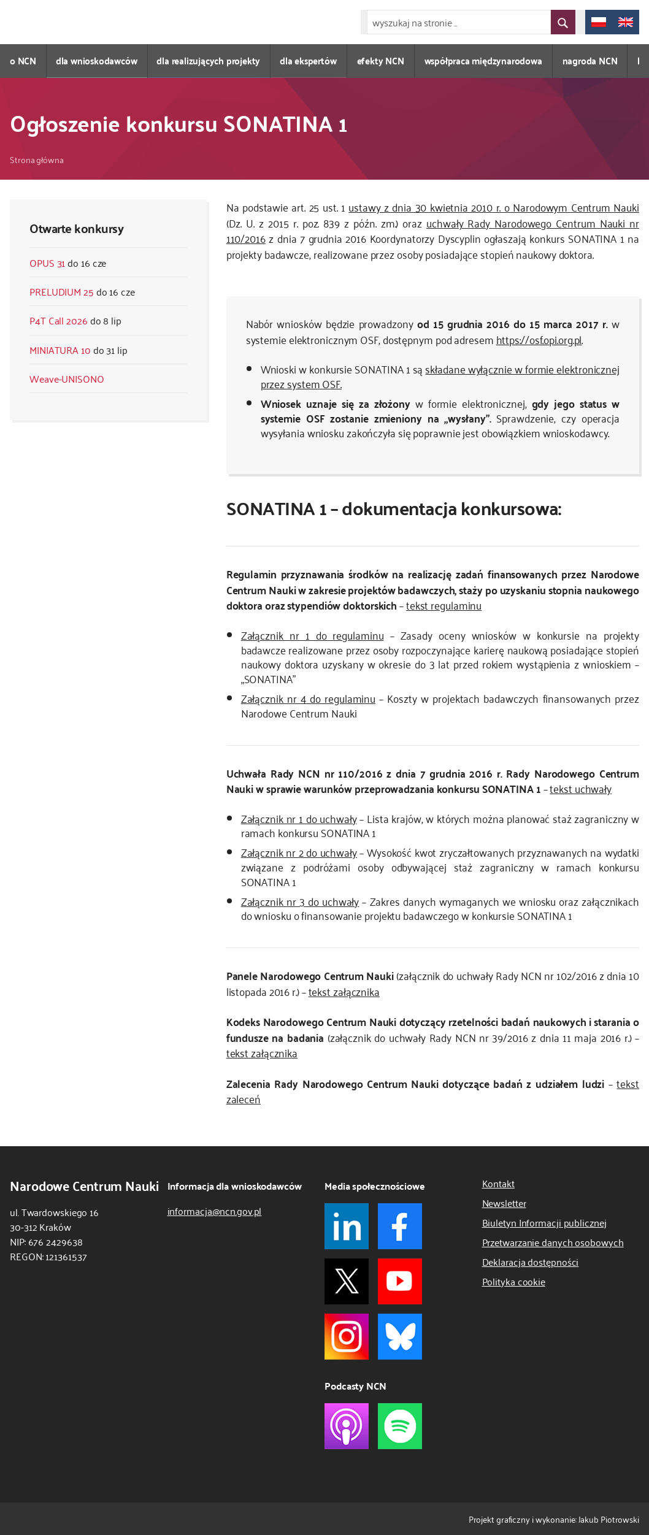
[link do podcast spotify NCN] (400, 1426)
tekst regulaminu (444, 604)
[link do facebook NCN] (400, 1226)
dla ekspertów (310, 60)
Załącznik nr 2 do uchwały (299, 852)
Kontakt (498, 1183)
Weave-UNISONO (66, 378)
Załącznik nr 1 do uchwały (299, 818)
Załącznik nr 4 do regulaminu (308, 698)
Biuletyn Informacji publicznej (544, 1222)
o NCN (23, 60)
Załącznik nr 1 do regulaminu (312, 635)
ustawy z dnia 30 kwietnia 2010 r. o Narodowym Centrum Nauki (493, 206)
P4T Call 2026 (58, 320)
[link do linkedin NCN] (346, 1226)
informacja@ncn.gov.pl (214, 1210)
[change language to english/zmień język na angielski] (625, 22)
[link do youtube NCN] (400, 1281)
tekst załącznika (344, 991)
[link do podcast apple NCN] (346, 1426)
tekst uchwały (581, 788)
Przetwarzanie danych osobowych (553, 1241)
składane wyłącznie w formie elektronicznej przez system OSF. (440, 376)
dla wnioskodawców (97, 60)
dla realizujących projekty (210, 60)
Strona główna (37, 159)
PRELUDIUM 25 (61, 291)
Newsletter (504, 1202)
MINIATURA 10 (60, 349)
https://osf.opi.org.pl (539, 339)
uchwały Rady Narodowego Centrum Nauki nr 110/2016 (432, 230)
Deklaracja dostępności (530, 1261)
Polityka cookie (514, 1281)
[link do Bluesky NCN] (400, 1337)
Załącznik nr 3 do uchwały (300, 901)
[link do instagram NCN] (346, 1337)
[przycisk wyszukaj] (563, 22)
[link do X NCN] (346, 1281)
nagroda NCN (592, 60)
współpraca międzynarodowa (485, 60)
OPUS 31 (47, 262)
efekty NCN (382, 60)
